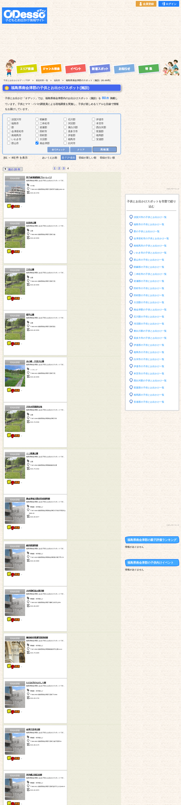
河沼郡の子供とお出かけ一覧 (150, 323)
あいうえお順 (48, 157)
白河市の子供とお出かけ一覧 (150, 359)
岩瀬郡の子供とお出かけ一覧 (150, 281)
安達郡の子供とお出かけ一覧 (150, 402)
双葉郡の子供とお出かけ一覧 (150, 387)
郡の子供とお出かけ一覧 (148, 231)
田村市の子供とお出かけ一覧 (150, 288)
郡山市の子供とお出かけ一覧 (150, 259)
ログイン (169, 4)
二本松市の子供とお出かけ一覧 (151, 274)
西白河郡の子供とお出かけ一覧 (151, 380)
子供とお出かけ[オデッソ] (75, 798)
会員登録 (146, 4)
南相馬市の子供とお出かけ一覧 (151, 245)
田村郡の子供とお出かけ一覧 (150, 295)
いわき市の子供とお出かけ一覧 (151, 252)
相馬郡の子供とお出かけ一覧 (150, 394)
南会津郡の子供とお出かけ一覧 (151, 309)
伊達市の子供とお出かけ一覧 (150, 366)
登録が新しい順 (87, 157)
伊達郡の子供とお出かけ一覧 (150, 345)
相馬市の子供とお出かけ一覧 (150, 352)
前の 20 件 (12, 169)
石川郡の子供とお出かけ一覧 (150, 316)
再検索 (104, 149)
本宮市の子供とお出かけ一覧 (150, 373)
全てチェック (57, 149)
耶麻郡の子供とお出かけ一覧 (150, 266)
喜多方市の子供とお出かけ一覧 (151, 338)
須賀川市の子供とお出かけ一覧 (151, 217)
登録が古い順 (109, 157)
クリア (81, 149)
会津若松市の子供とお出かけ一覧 (153, 238)
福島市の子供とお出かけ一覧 (150, 224)
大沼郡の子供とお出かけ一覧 (150, 302)
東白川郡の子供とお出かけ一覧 (151, 330)
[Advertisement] (98, 32)
